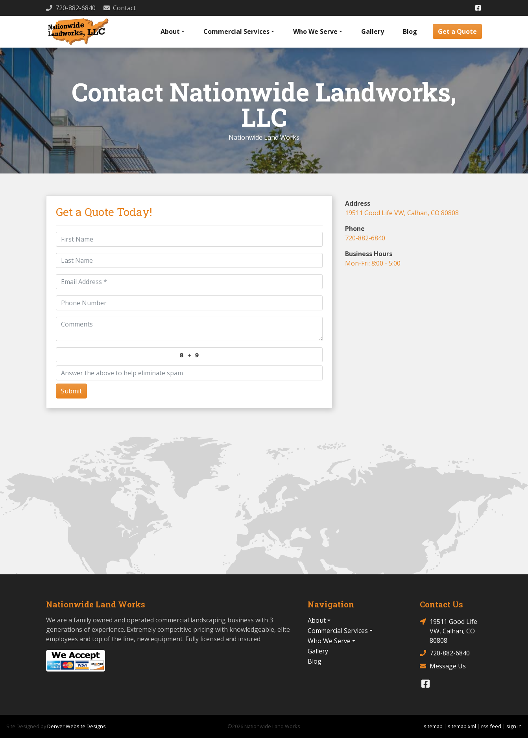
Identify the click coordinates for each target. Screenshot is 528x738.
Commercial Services (236, 31)
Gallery (372, 31)
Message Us (443, 666)
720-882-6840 (365, 238)
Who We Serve (315, 31)
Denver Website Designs (76, 726)
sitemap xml (462, 726)
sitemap (433, 726)
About (170, 31)
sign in (514, 726)
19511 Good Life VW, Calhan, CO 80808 (402, 212)
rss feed (491, 726)
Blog (410, 31)
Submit (71, 391)
